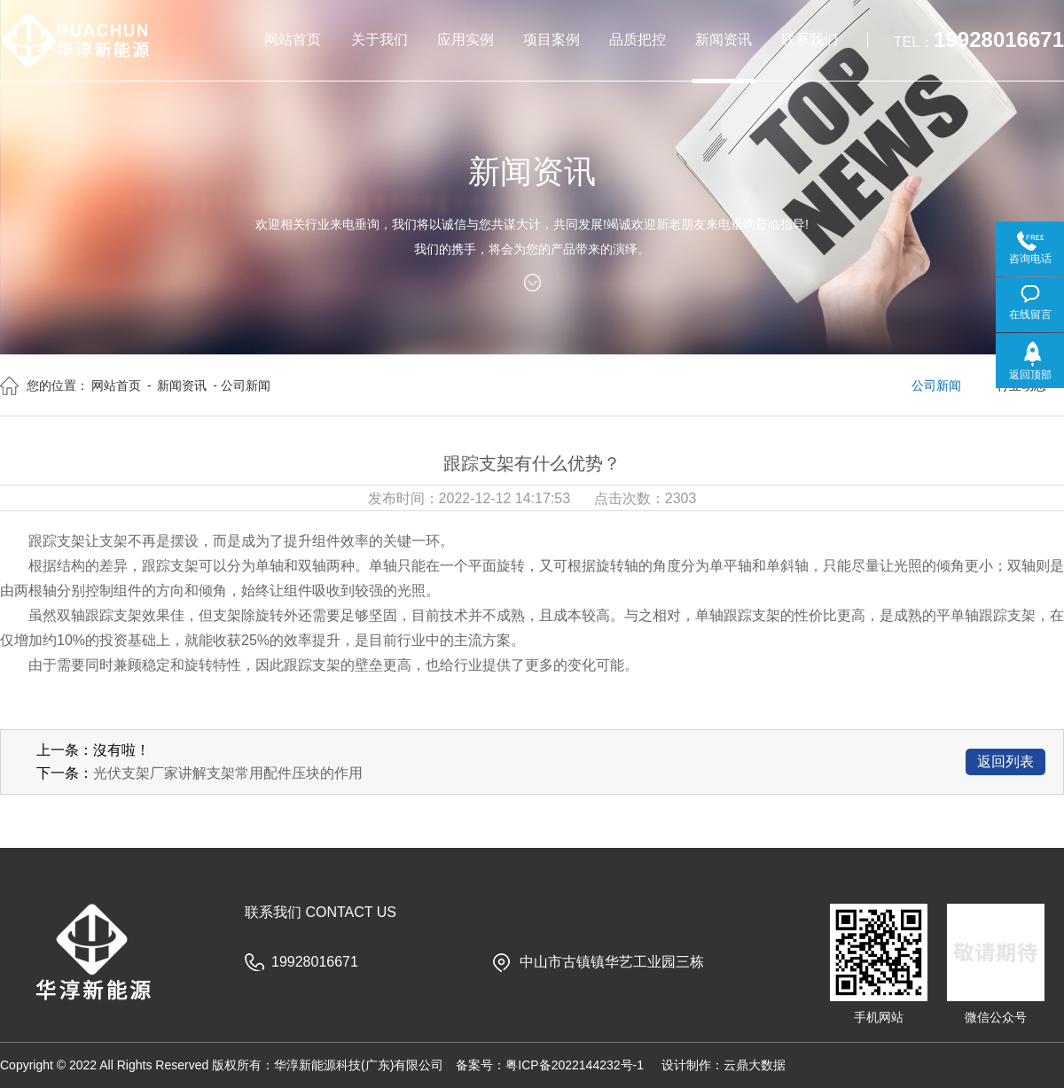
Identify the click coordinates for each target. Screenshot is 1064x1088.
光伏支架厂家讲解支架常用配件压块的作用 (228, 773)
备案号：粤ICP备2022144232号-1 (550, 1065)
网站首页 (116, 385)
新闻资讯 (182, 385)
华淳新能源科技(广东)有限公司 (358, 1065)
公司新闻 (936, 385)
